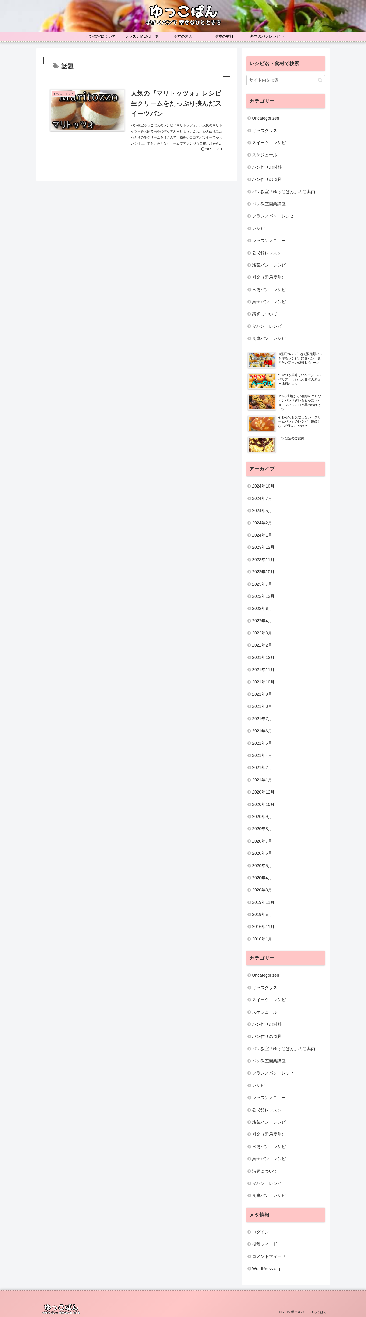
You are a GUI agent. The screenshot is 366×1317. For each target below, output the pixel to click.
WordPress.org (266, 1268)
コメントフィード (269, 1256)
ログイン (260, 1232)
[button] (320, 80)
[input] (285, 80)
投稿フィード (264, 1244)
